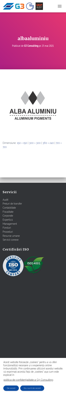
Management (10, 223)
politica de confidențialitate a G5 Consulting (28, 379)
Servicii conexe (10, 239)
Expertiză (8, 219)
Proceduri (8, 231)
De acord (11, 388)
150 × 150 (22, 143)
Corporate (8, 215)
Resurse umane (11, 235)
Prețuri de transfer (12, 203)
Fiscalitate (8, 211)
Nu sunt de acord (32, 388)
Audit (5, 199)
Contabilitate (9, 207)
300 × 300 (35, 143)
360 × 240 (48, 143)
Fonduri (7, 227)
